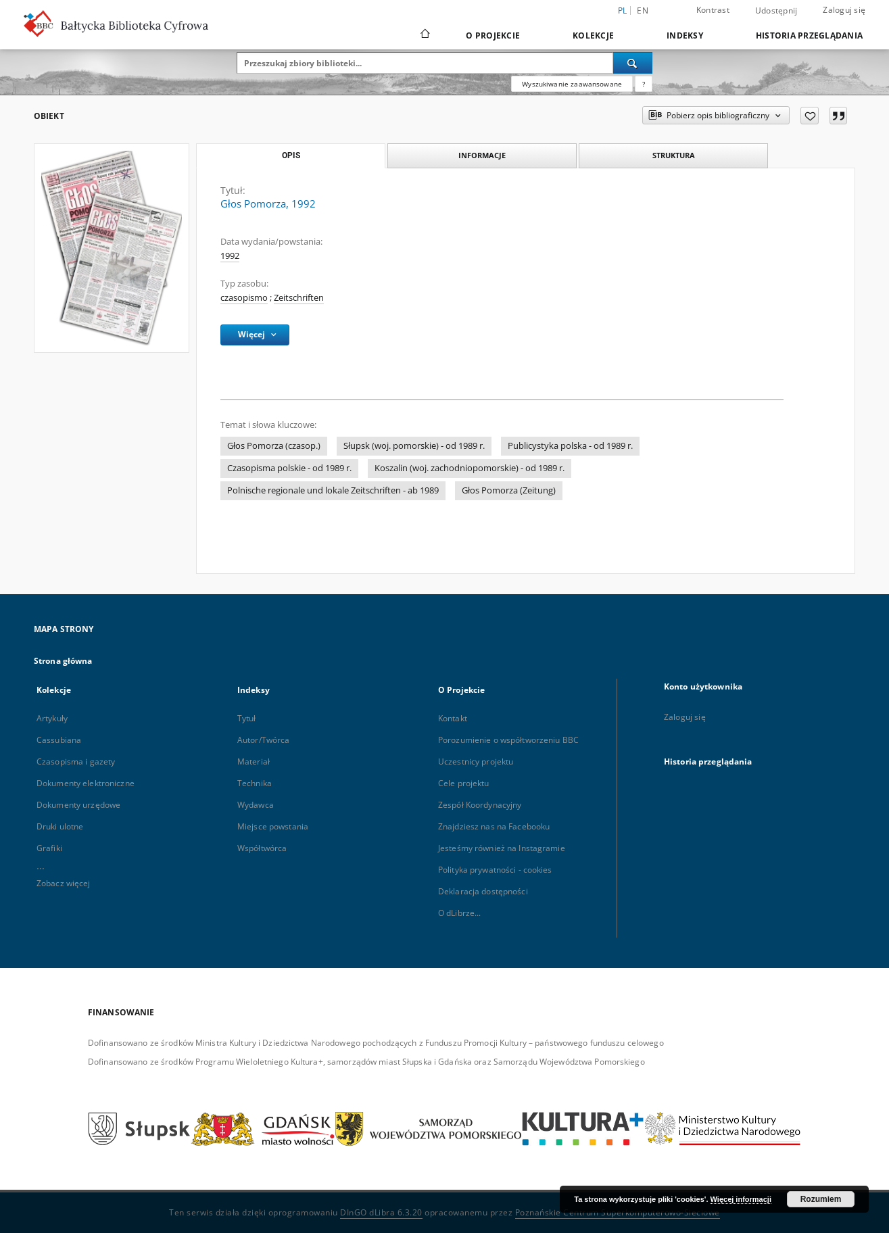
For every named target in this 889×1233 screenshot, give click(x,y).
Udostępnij (776, 10)
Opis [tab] (291, 155)
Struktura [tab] (673, 155)
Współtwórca (262, 848)
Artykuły (52, 718)
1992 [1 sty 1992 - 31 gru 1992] (229, 256)
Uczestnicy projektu (475, 761)
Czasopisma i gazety (76, 761)
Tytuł (246, 718)
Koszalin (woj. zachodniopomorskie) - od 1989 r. (469, 468)
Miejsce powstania (272, 826)
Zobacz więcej (64, 883)
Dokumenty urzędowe (78, 805)
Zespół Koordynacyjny (479, 805)
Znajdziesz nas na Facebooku (494, 826)
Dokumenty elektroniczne (86, 783)
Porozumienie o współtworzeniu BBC (508, 740)
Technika (254, 783)
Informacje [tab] (482, 155)
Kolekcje (593, 35)
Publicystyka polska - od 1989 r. (570, 446)
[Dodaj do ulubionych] (809, 115)
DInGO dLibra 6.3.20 (381, 1212)
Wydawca (255, 805)
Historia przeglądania (809, 35)
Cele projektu (463, 783)
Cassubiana (59, 740)
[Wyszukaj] (632, 63)
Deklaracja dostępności (483, 891)
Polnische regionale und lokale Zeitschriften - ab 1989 (333, 490)
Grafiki (49, 848)
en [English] (642, 10)
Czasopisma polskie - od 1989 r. (289, 468)
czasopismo (244, 298)
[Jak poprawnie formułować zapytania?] (643, 84)
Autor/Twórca (263, 740)
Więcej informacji (741, 1199)
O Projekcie (493, 35)
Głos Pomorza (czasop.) (273, 446)
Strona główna (63, 661)
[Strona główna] (424, 35)
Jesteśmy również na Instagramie (501, 848)
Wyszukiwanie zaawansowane (572, 84)
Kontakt (452, 718)
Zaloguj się (844, 10)
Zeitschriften (299, 298)
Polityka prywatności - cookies (495, 869)
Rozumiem (821, 1199)
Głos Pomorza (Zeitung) (509, 490)
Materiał (253, 761)
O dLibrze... (459, 913)
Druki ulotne (60, 826)
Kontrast (712, 10)
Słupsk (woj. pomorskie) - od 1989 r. (414, 446)
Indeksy (685, 35)
